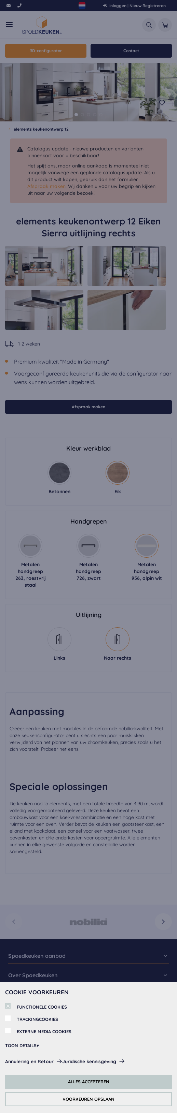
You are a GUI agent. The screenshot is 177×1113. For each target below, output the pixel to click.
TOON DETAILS (21, 1045)
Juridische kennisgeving (89, 1061)
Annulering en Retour (29, 1061)
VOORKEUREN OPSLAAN (88, 1099)
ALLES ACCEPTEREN (88, 1081)
